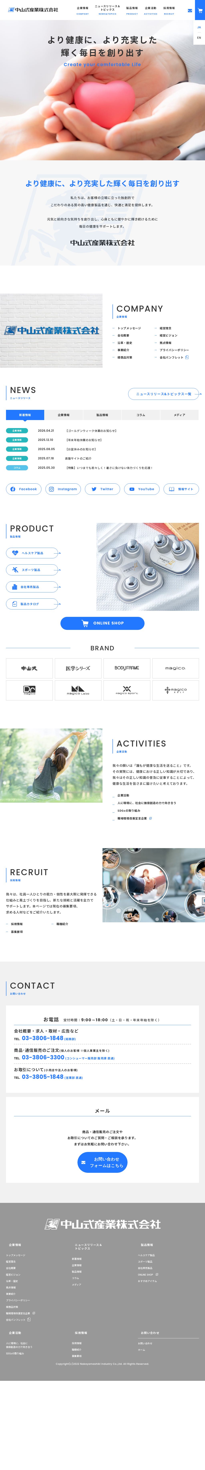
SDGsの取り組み (132, 891)
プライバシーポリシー (178, 363)
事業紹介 (126, 363)
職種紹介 (65, 1010)
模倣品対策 (128, 374)
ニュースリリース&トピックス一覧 (164, 413)
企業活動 (126, 869)
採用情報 (19, 1010)
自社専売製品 (145, 1358)
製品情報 (76, 1358)
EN (199, 37)
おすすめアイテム (147, 1371)
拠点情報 (168, 352)
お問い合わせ (145, 1422)
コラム (75, 1365)
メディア (76, 1371)
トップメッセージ (133, 329)
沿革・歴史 (128, 352)
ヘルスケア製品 (146, 1346)
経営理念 (168, 329)
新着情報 (76, 1346)
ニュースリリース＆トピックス (83, 1336)
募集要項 (19, 1021)
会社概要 (126, 341)
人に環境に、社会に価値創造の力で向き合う (153, 880)
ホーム (141, 1438)
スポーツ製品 (145, 1352)
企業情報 (11, 1336)
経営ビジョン (172, 341)
